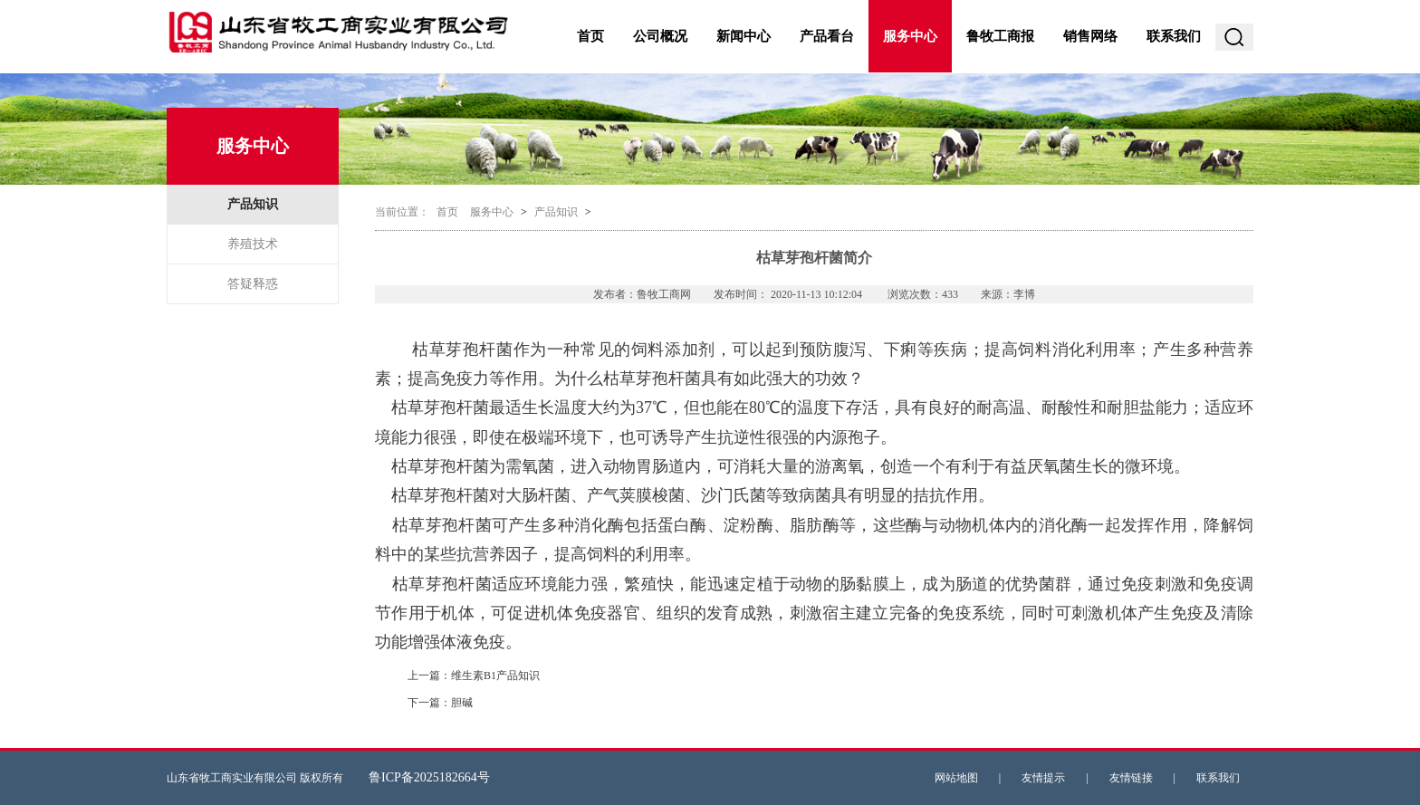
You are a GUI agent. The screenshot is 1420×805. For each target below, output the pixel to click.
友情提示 (1043, 777)
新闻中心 (743, 36)
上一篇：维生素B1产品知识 (474, 675)
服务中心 (910, 36)
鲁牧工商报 (1000, 36)
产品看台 (827, 36)
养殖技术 (252, 244)
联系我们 (1174, 36)
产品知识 (252, 204)
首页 (590, 36)
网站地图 (956, 777)
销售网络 (1090, 36)
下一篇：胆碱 (440, 702)
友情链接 (1131, 777)
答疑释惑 (252, 284)
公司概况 (660, 36)
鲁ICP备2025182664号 (429, 777)
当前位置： (402, 212)
